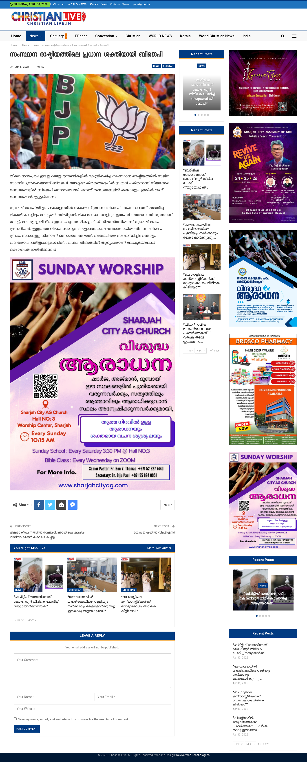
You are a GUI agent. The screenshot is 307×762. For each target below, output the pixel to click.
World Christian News (115, 4)
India (247, 36)
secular (168, 66)
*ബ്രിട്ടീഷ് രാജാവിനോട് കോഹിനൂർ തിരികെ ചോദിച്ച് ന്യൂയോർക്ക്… (263, 599)
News (34, 36)
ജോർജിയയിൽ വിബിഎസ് (154, 532)
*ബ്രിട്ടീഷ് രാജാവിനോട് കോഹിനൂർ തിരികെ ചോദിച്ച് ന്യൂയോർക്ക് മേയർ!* (201, 91)
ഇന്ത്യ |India (141, 4)
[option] (263, 592)
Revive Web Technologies (193, 755)
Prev (19, 620)
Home (16, 36)
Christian (58, 4)
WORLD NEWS (77, 4)
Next (31, 620)
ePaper (81, 36)
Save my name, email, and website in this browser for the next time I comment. (73, 719)
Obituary (57, 36)
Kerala (94, 4)
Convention (104, 36)
